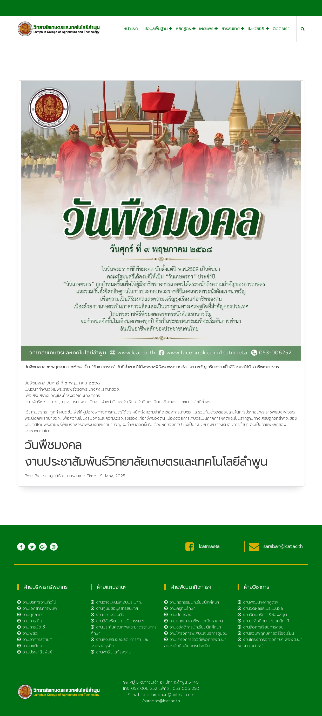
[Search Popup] (302, 29)
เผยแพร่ (206, 29)
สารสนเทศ (230, 29)
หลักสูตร (183, 29)
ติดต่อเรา (281, 29)
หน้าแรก (131, 29)
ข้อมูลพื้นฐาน (155, 29)
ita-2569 (256, 29)
